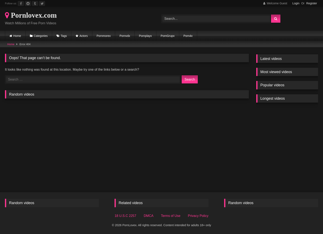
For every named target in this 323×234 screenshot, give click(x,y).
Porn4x (188, 35)
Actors (84, 35)
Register (311, 3)
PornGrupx (168, 35)
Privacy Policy (198, 216)
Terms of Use (170, 216)
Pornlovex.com (31, 15)
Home (17, 35)
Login (295, 3)
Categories (41, 35)
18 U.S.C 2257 (125, 216)
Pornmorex (104, 35)
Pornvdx (124, 35)
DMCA (148, 216)
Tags (64, 35)
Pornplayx (145, 35)
